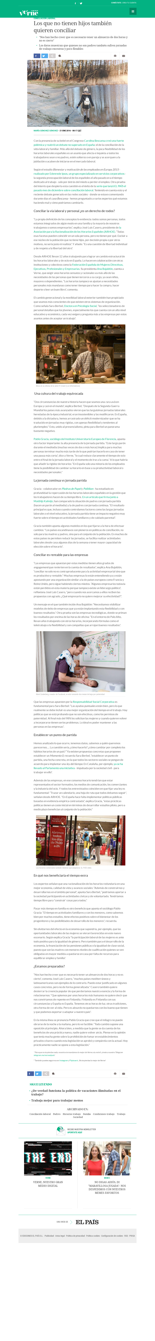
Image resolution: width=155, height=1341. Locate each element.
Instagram (63, 1060)
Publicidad (49, 1235)
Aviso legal (60, 1235)
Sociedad (78, 1117)
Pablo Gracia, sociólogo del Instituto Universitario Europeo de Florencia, (75, 438)
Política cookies (93, 1235)
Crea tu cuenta (129, 3)
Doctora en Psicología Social (80, 305)
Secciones (133, 11)
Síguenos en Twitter (81, 3)
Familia (87, 1114)
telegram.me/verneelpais (44, 1055)
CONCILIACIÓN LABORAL (44, 18)
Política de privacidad (75, 1235)
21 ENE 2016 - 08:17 (70, 131)
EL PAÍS (87, 1221)
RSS (126, 1235)
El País (28, 2)
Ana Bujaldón (105, 268)
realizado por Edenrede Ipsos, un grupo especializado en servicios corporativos (79, 173)
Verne (28, 13)
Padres (56, 1114)
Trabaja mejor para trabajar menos (57, 1100)
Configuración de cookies (112, 1235)
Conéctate (116, 3)
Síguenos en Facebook (75, 3)
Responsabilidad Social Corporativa (93, 701)
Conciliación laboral (40, 1114)
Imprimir (115, 56)
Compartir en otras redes (52, 56)
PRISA (132, 1235)
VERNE (48, 1178)
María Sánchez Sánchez (46, 131)
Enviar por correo (123, 56)
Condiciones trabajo (103, 1114)
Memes (107, 1178)
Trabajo (121, 1114)
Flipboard (74, 1060)
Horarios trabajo (72, 1114)
